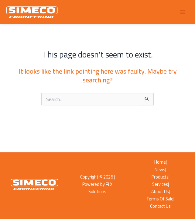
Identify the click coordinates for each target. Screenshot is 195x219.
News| (160, 169)
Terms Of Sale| (160, 199)
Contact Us (160, 206)
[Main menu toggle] (182, 12)
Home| (160, 162)
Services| (160, 184)
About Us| (160, 191)
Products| (160, 177)
